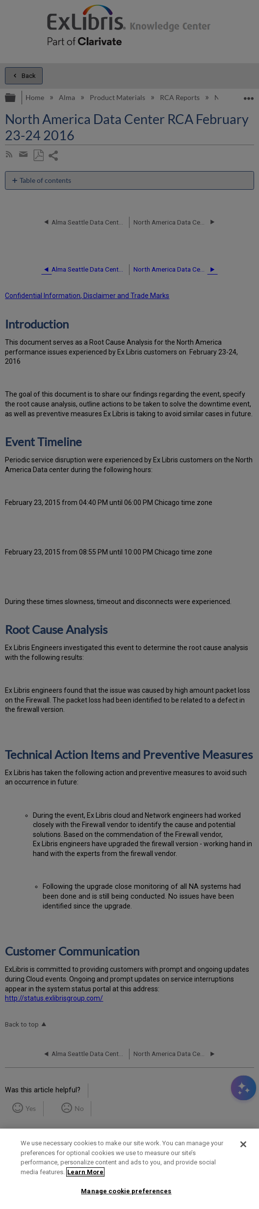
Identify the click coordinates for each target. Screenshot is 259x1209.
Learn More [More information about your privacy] (85, 1172)
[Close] (243, 1144)
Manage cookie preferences (126, 1191)
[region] (129, 1169)
